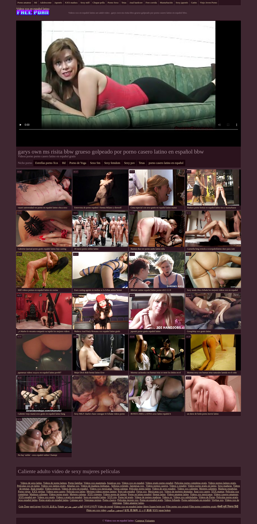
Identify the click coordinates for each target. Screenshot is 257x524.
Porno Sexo (113, 2)
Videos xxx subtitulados (185, 497)
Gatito (194, 2)
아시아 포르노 (49, 506)
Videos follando (172, 500)
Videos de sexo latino (31, 483)
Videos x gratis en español (69, 497)
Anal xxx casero (202, 491)
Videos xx (167, 497)
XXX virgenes (94, 494)
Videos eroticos (52, 488)
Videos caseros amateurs (226, 494)
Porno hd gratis (125, 497)
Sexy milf (85, 2)
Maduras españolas (227, 488)
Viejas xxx (141, 491)
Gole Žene (24, 506)
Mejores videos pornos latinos (102, 491)
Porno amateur (24, 2)
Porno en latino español (140, 494)
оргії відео (35, 506)
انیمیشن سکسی (115, 510)
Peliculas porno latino (140, 488)
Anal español (37, 488)
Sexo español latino (28, 500)
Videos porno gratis (59, 494)
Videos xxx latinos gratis (53, 486)
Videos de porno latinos (55, 483)
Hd (35, 2)
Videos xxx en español (133, 483)
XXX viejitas (38, 491)
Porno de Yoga (77, 162)
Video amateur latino (133, 503)
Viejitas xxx (217, 500)
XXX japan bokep (161, 510)
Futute (61, 506)
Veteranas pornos (92, 500)
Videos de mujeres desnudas (178, 491)
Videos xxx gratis (46, 497)
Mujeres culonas (78, 494)
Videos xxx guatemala (95, 483)
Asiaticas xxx (113, 483)
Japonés (58, 2)
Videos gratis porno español (159, 483)
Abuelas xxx (73, 486)
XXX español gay (27, 497)
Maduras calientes (38, 494)
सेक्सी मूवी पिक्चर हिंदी (227, 506)
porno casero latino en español (166, 162)
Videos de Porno (207, 497)
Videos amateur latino (178, 494)
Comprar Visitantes (145, 520)
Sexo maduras (225, 486)
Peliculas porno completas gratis (191, 483)
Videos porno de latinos (115, 494)
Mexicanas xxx (155, 491)
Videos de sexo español (164, 488)
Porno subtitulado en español (195, 500)
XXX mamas (217, 491)
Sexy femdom (112, 162)
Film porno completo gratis (203, 506)
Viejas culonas (120, 488)
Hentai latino (159, 494)
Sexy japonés (182, 2)
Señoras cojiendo (119, 486)
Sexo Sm (95, 162)
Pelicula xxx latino (76, 491)
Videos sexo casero (55, 491)
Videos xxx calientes (187, 488)
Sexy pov (129, 162)
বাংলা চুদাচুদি (90, 506)
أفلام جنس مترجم (74, 506)
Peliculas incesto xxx (127, 500)
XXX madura (71, 2)
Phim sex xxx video (96, 510)
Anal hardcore (136, 2)
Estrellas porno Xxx (46, 162)
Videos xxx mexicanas (101, 488)
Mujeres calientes (208, 488)
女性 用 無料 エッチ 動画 (138, 510)
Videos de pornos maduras (148, 497)
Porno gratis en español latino (53, 500)
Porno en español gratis (151, 500)
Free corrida (151, 2)
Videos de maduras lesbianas (95, 486)
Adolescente (45, 2)
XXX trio (112, 497)
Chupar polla (99, 2)
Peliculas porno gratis (227, 497)
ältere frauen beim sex (154, 506)
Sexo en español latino (95, 497)
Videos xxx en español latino (32, 8)
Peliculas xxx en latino (28, 486)
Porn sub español (126, 491)
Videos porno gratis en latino (202, 486)
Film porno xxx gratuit (177, 506)
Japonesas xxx (137, 486)
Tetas (124, 2)
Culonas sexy (76, 500)
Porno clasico (109, 500)
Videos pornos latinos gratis (222, 483)
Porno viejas (24, 491)
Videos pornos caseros (157, 486)
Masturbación (166, 2)
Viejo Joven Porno (208, 2)
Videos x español (178, 486)
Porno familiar (75, 483)
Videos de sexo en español (74, 488)
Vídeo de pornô (105, 506)
